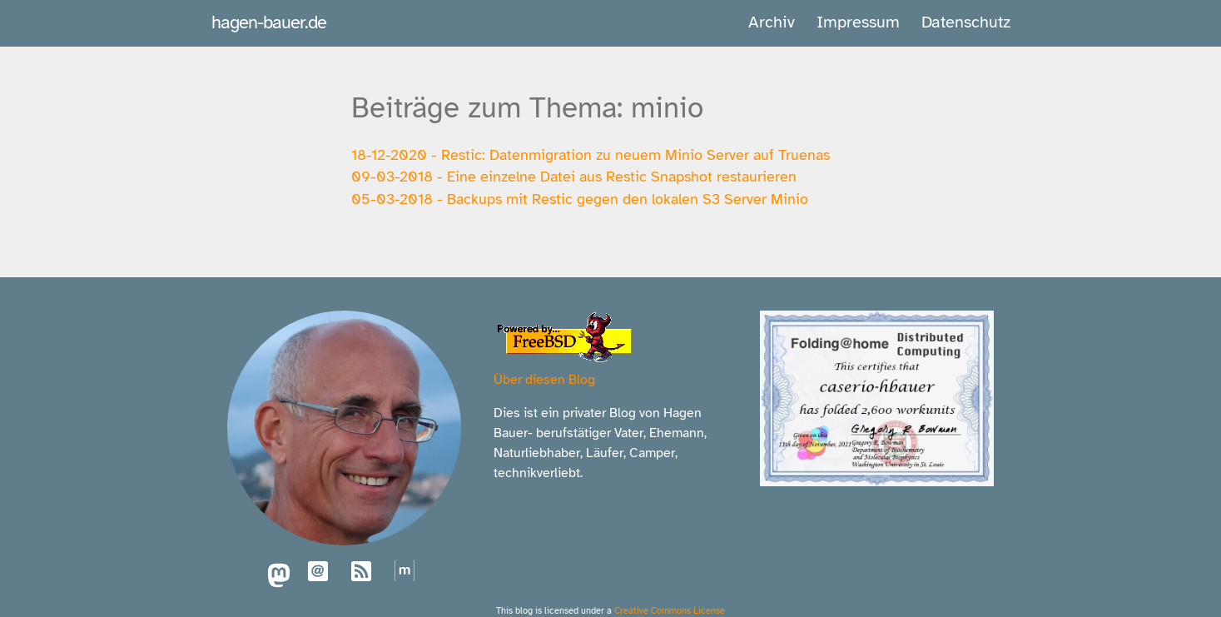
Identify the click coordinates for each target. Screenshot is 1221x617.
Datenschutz (965, 22)
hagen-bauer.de (268, 22)
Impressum (858, 22)
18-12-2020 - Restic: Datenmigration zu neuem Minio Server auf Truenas (590, 155)
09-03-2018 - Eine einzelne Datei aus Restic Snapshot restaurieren (574, 176)
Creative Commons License (669, 610)
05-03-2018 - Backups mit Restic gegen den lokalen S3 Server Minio (579, 199)
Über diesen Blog (544, 379)
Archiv (771, 22)
